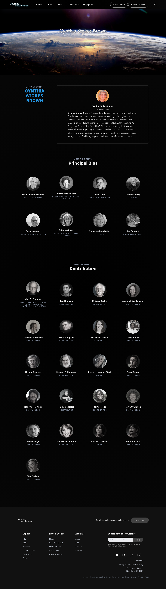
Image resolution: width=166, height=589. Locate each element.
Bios (77, 543)
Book (25, 543)
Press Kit (79, 546)
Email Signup (119, 4)
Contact (79, 550)
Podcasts (26, 546)
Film (24, 539)
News (51, 539)
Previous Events (55, 546)
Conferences (54, 550)
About (78, 539)
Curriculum (27, 554)
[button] (40, 4)
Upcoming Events (56, 543)
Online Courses (138, 4)
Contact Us (139, 560)
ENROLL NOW (140, 520)
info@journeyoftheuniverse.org (131, 564)
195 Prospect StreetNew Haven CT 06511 (134, 569)
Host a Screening (55, 554)
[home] (19, 5)
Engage (26, 558)
